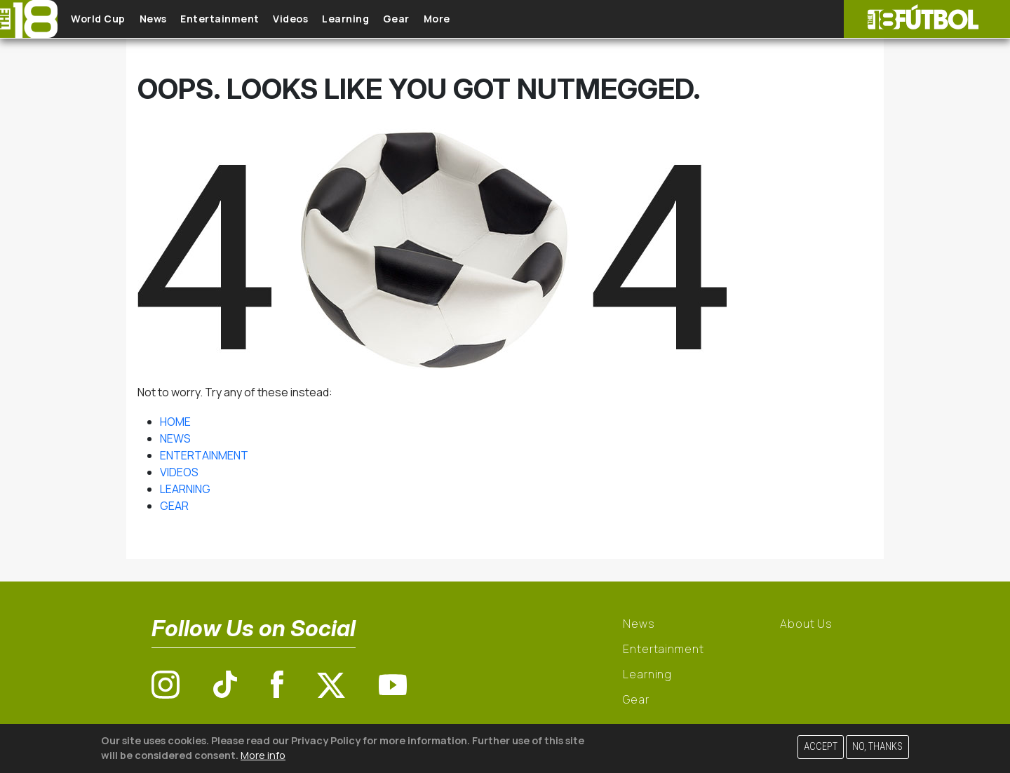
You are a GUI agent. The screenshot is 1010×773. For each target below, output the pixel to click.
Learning (388, 19)
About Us (806, 623)
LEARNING (185, 489)
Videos (325, 19)
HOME (175, 421)
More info (263, 755)
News (170, 19)
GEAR (174, 505)
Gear (448, 19)
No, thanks (877, 747)
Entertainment (245, 19)
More (497, 19)
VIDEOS (179, 472)
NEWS (175, 438)
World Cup (107, 19)
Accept (820, 747)
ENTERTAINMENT (204, 455)
